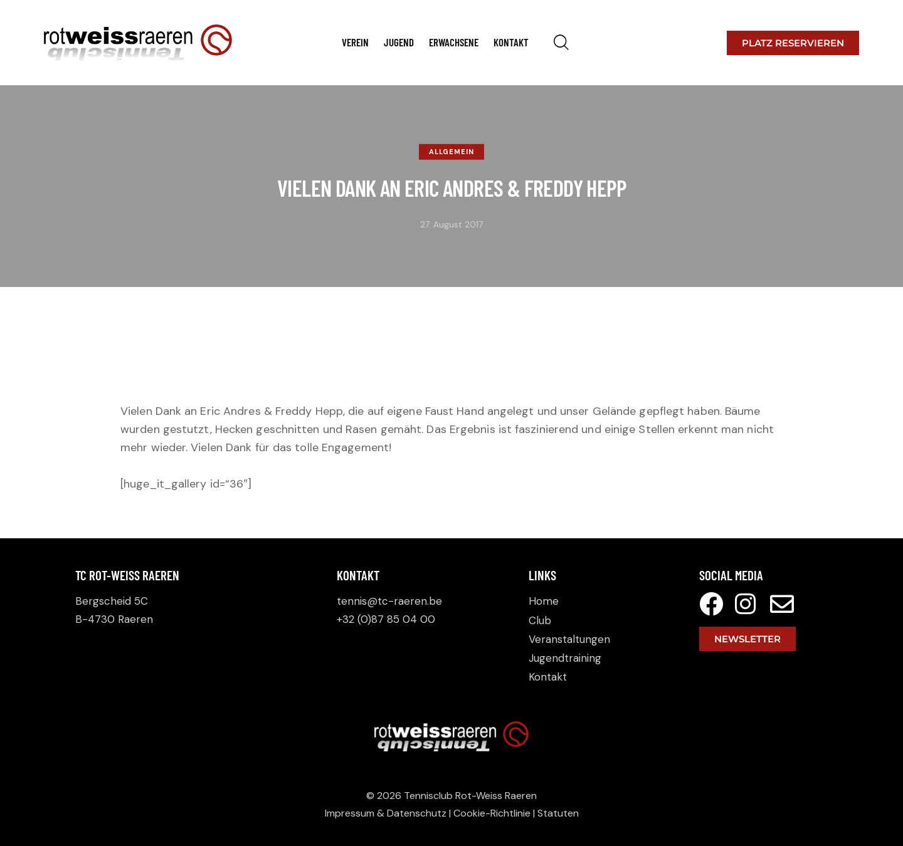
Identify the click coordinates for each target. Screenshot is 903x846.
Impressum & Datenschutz (385, 813)
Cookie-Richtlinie (492, 813)
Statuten (558, 813)
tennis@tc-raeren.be (389, 601)
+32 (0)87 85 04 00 (386, 619)
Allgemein (451, 151)
